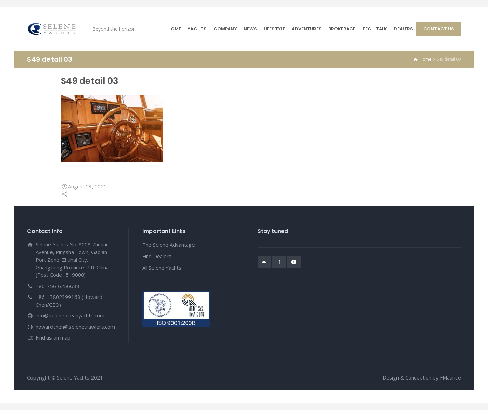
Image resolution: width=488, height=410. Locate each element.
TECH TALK (374, 29)
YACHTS (197, 29)
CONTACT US (438, 29)
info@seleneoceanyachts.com (70, 315)
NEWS (250, 29)
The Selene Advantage (168, 244)
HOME (174, 29)
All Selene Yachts (161, 267)
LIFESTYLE (274, 29)
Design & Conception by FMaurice (422, 377)
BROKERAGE (341, 29)
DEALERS (403, 29)
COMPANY (225, 29)
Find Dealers (156, 256)
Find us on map (53, 337)
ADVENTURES (307, 29)
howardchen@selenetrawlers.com (75, 326)
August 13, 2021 (87, 186)
